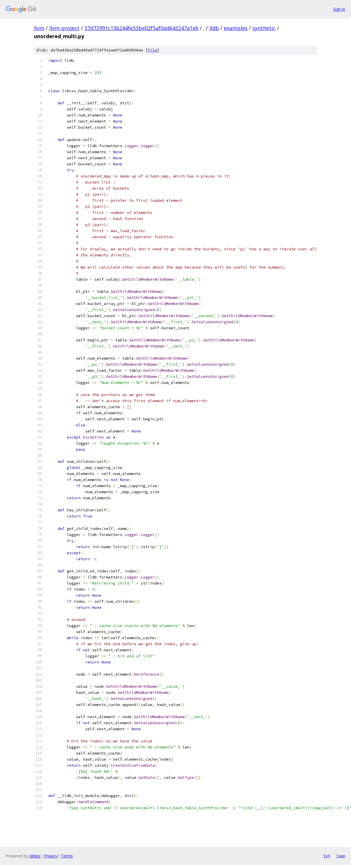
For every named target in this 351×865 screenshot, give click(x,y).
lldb (214, 28)
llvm (39, 28)
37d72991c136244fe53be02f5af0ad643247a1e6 (141, 28)
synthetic (264, 28)
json (340, 855)
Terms (67, 856)
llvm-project (64, 28)
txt (326, 855)
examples (235, 28)
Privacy (50, 856)
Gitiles (34, 856)
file (152, 50)
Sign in (339, 9)
